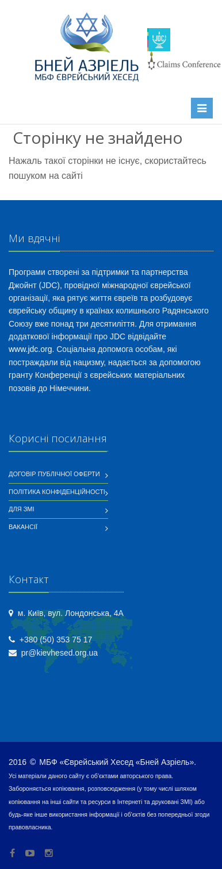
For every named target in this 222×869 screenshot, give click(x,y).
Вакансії (23, 526)
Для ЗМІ (22, 509)
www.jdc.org (30, 349)
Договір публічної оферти (54, 473)
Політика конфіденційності (57, 491)
